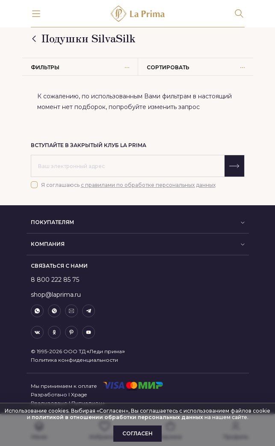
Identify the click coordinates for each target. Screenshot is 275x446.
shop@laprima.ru (56, 294)
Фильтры (80, 67)
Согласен (137, 433)
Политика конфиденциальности (74, 360)
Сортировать (196, 67)
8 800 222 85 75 (55, 280)
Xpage (79, 394)
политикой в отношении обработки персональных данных (116, 417)
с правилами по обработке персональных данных (148, 185)
